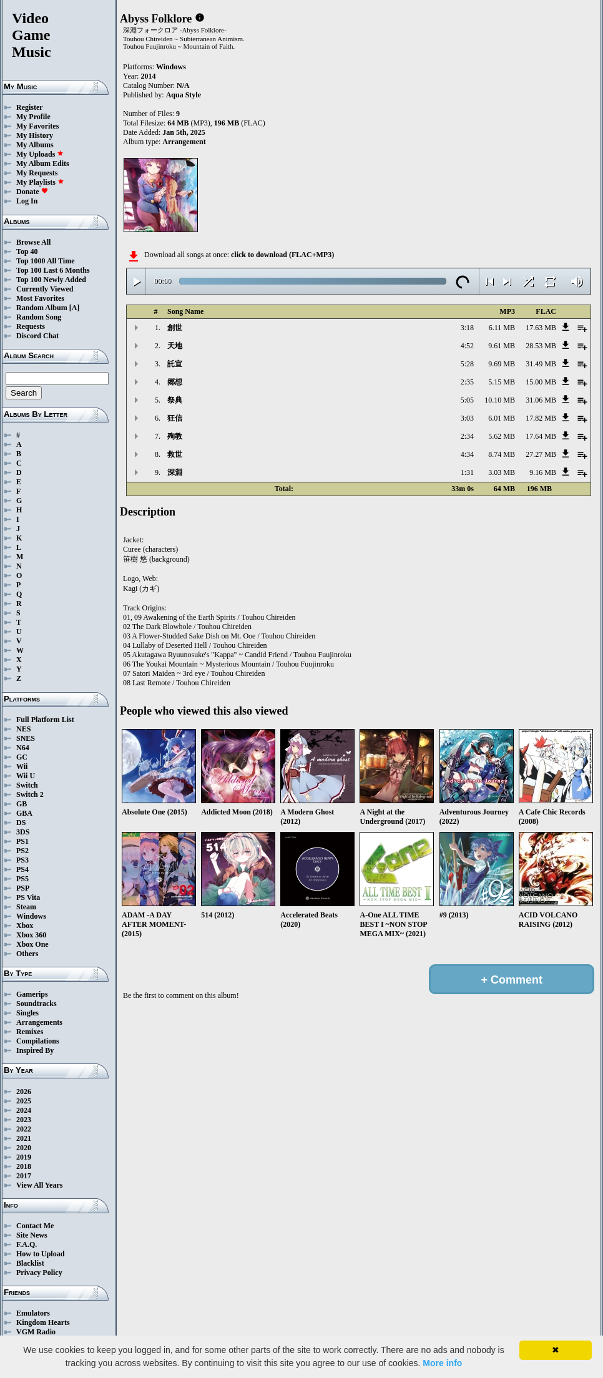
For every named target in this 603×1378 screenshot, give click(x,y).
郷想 (174, 382)
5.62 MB (501, 436)
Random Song (38, 317)
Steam (26, 906)
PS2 (22, 850)
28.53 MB (541, 345)
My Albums (35, 144)
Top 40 (27, 251)
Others (27, 953)
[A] (74, 307)
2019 (23, 1157)
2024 (23, 1110)
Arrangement (183, 141)
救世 (174, 454)
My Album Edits (42, 163)
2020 (23, 1147)
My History (34, 135)
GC (21, 757)
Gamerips (32, 994)
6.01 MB (501, 418)
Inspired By (35, 1050)
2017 (23, 1175)
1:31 (467, 472)
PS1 (22, 841)
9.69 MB (501, 363)
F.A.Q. (26, 1244)
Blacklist (30, 1263)
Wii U (25, 775)
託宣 (174, 363)
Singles (27, 1013)
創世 (174, 327)
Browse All (33, 242)
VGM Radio (36, 1331)
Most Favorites (40, 298)
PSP (22, 888)
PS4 (22, 869)
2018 (23, 1166)
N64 (22, 747)
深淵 (174, 472)
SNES (25, 738)
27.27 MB (541, 454)
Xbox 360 (31, 935)
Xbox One (32, 944)
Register (29, 107)
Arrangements (39, 1022)
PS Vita (28, 897)
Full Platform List (45, 719)
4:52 (467, 345)
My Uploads (40, 154)
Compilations (37, 1041)
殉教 (174, 436)
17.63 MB (541, 327)
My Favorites (37, 126)
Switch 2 (30, 794)
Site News (31, 1235)
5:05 (467, 400)
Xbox (24, 925)
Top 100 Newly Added (51, 279)
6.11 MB (502, 327)
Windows (31, 916)
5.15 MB (501, 382)
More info (442, 1363)
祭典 (174, 400)
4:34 (467, 454)
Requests (30, 326)
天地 (174, 345)
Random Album (41, 307)
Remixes (29, 1031)
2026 (23, 1091)
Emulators (33, 1313)
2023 (23, 1119)
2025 (23, 1101)
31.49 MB (541, 363)
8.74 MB (501, 454)
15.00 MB (541, 382)
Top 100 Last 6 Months (53, 270)
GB (21, 803)
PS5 (22, 878)
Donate (32, 191)
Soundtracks (36, 1003)
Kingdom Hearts (43, 1322)
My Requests (36, 173)
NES (23, 729)
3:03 (467, 418)
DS (21, 822)
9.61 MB (501, 345)
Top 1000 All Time (45, 261)
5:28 (467, 363)
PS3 (22, 860)
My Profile (33, 116)
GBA (24, 813)
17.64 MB (541, 436)
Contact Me (35, 1225)
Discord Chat (37, 335)
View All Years (39, 1185)
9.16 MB (542, 472)
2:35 (467, 382)
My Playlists (40, 182)
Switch (27, 785)
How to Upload (40, 1253)
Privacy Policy (39, 1272)
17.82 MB (541, 418)
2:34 (467, 436)
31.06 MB (541, 400)
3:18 (467, 327)
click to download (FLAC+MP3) (282, 254)
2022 (23, 1129)
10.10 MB (499, 400)
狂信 (174, 418)
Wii (21, 766)
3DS (22, 832)
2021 (23, 1138)
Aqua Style (183, 94)
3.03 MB (501, 472)
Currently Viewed (44, 289)
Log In (26, 201)
